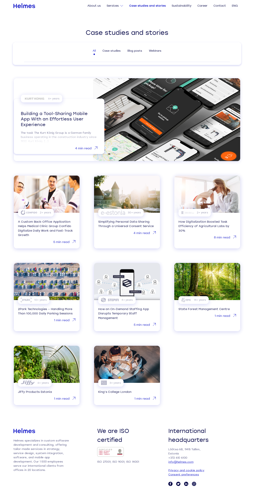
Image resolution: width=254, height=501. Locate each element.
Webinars (155, 50)
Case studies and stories (147, 5)
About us (94, 5)
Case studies (111, 50)
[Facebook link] (170, 484)
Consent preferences (183, 474)
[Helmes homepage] (24, 5)
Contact (219, 5)
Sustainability (181, 5)
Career (202, 5)
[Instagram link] (194, 484)
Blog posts (134, 50)
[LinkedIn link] (186, 484)
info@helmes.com (181, 462)
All (94, 50)
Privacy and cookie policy (186, 470)
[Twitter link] (178, 484)
